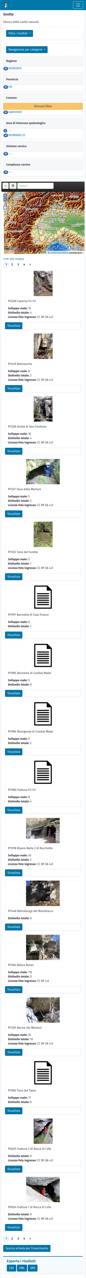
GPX (32, 1268)
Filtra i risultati (18, 33)
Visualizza (13, 325)
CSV (11, 1268)
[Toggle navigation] (78, 5)
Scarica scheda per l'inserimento (27, 1248)
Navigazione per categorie (25, 49)
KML (22, 1268)
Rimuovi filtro (43, 106)
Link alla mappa (13, 259)
